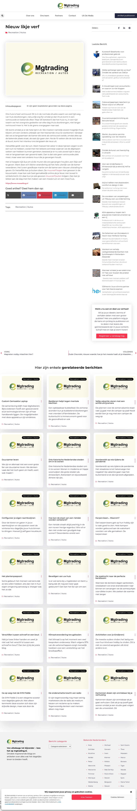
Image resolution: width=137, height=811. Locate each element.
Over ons (30, 15)
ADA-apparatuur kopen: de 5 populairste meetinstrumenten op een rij (116, 214)
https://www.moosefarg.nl (17, 183)
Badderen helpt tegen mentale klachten (64, 402)
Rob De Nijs (108, 770)
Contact (72, 15)
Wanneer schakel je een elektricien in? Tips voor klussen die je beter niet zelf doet (116, 272)
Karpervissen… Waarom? (107, 518)
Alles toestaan (86, 797)
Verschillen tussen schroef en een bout (20, 635)
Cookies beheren (117, 797)
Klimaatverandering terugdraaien (65, 635)
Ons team (44, 15)
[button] (131, 792)
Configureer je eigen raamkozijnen (18, 518)
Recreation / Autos (17, 32)
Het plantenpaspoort (12, 576)
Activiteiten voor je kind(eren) (110, 635)
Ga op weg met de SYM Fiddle (16, 693)
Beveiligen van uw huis (60, 576)
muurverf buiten (54, 176)
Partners (59, 15)
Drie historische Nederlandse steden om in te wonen (66, 461)
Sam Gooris (125, 745)
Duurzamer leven (10, 460)
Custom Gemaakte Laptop (15, 401)
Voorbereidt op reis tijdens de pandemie (110, 461)
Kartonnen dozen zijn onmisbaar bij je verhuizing (114, 694)
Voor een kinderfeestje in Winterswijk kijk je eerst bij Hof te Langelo (116, 166)
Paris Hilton (108, 774)
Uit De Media (87, 15)
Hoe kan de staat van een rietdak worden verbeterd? (65, 519)
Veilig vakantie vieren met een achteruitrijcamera (110, 402)
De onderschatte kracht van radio (65, 693)
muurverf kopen (55, 170)
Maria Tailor (125, 782)
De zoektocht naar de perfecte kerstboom (110, 577)
